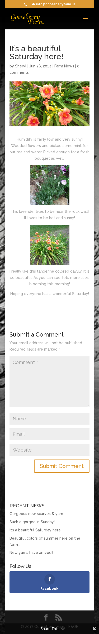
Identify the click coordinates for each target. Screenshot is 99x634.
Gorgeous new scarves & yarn (36, 514)
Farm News (64, 66)
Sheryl (20, 66)
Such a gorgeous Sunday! (32, 522)
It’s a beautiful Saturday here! (36, 530)
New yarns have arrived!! (31, 552)
